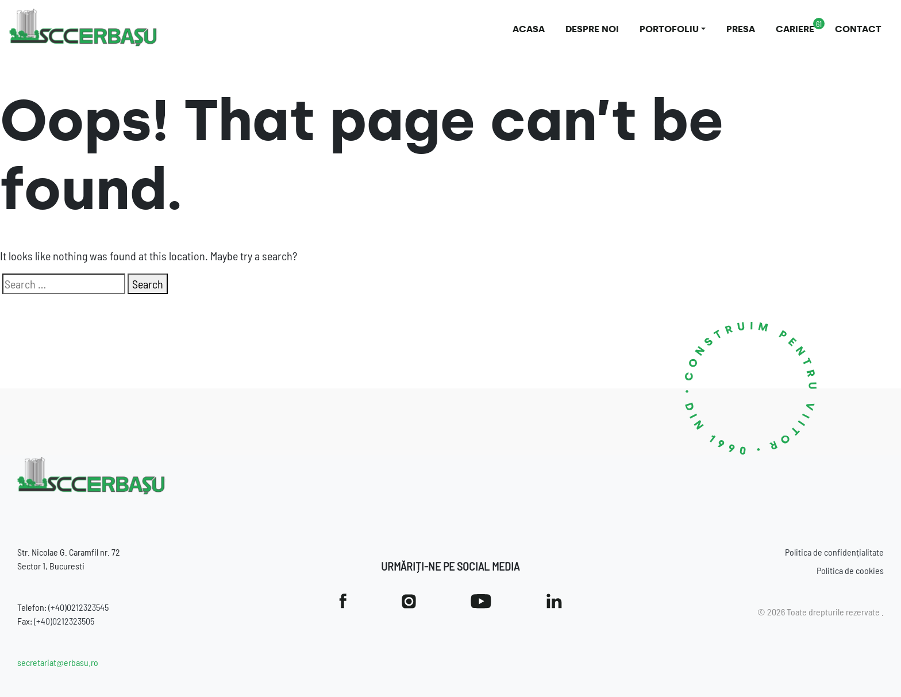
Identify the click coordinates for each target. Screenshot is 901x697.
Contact (858, 29)
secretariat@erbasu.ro (57, 662)
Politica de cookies (850, 570)
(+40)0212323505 (64, 620)
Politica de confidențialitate (834, 551)
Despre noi (592, 29)
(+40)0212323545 (78, 607)
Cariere (795, 29)
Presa (740, 29)
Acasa (529, 29)
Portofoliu (669, 29)
